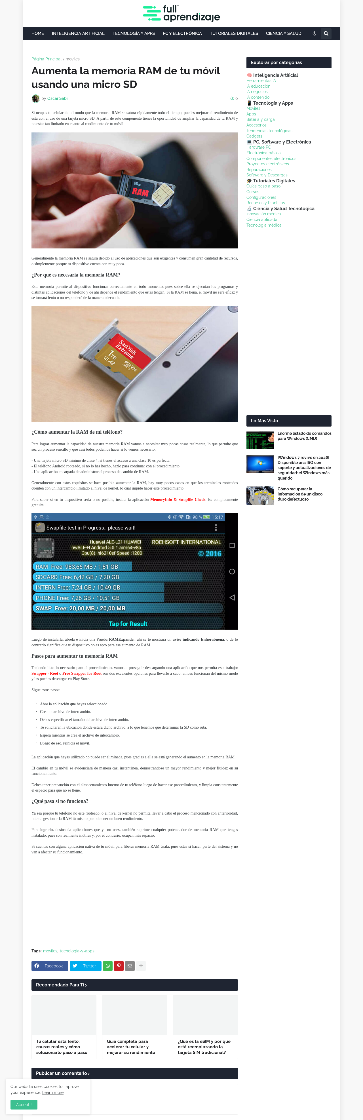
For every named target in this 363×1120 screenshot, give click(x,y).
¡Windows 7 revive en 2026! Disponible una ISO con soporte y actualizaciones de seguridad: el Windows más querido (304, 467)
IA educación (258, 86)
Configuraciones (261, 197)
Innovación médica (263, 214)
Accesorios (256, 125)
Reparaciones (259, 169)
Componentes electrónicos (271, 158)
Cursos (252, 191)
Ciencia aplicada (261, 219)
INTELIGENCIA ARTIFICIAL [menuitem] (78, 33)
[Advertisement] (134, 901)
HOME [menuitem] (37, 33)
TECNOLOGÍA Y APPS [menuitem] (134, 33)
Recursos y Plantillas (265, 203)
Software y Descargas (267, 175)
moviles (73, 59)
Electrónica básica (263, 153)
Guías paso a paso (263, 186)
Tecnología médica (264, 225)
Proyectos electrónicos (267, 164)
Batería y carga (260, 119)
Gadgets (254, 136)
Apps (251, 114)
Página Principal (46, 59)
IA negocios (257, 91)
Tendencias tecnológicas (269, 130)
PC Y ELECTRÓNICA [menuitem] (182, 33)
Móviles (253, 108)
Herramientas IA (261, 80)
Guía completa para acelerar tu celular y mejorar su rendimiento (131, 1047)
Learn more (53, 1092)
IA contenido (257, 97)
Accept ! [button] (24, 1104)
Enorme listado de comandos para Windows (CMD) (305, 436)
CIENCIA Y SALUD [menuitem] (283, 33)
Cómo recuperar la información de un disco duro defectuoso (300, 494)
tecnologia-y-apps (77, 951)
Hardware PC (258, 147)
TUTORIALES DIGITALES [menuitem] (234, 33)
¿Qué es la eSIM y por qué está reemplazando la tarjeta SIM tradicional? (204, 1047)
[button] (314, 33)
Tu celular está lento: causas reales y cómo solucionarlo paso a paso (61, 1047)
